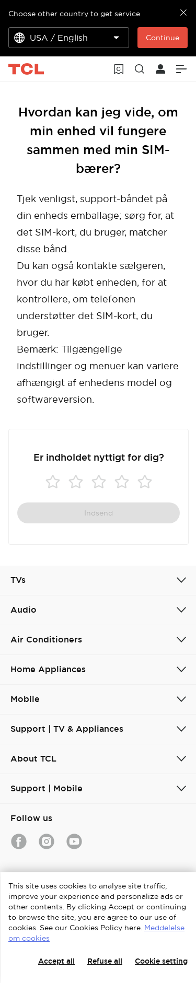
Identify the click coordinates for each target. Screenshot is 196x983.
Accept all (56, 961)
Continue (162, 37)
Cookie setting (161, 961)
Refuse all (104, 961)
